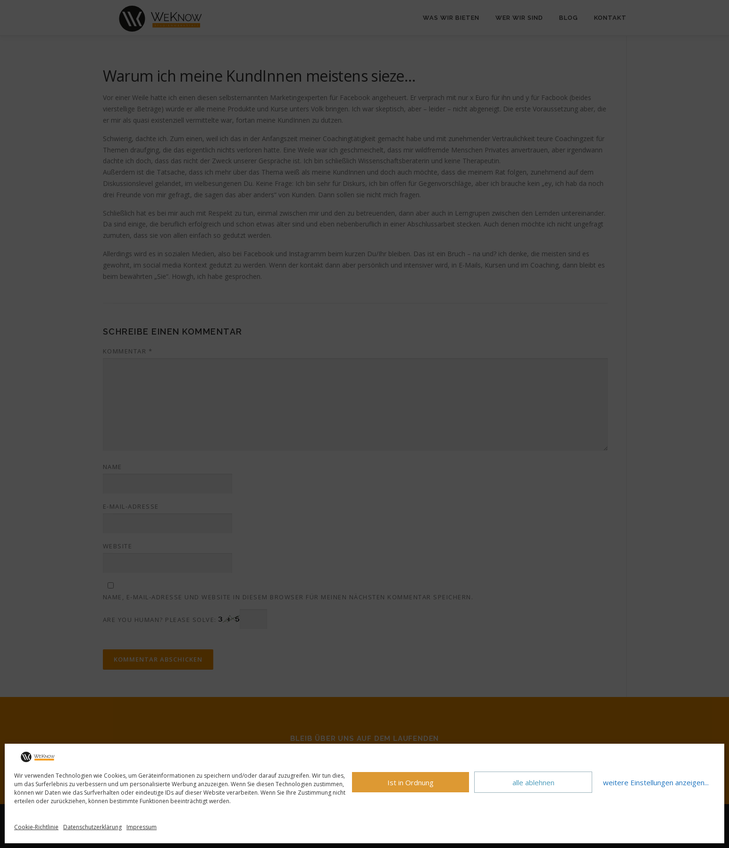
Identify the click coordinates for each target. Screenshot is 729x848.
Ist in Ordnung (410, 782)
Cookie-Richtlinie (36, 827)
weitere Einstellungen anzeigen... (656, 782)
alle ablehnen (533, 782)
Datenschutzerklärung (92, 827)
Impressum (141, 827)
